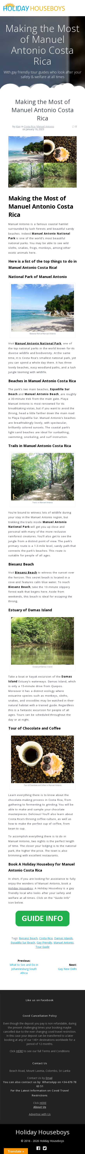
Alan (18, 126)
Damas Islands (63, 938)
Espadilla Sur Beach (23, 942)
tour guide (42, 947)
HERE (19, 1051)
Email (49, 1078)
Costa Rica (29, 126)
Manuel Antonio (45, 126)
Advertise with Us (40, 1114)
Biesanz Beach (26, 572)
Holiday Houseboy (20, 888)
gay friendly (44, 942)
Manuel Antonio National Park (38, 343)
